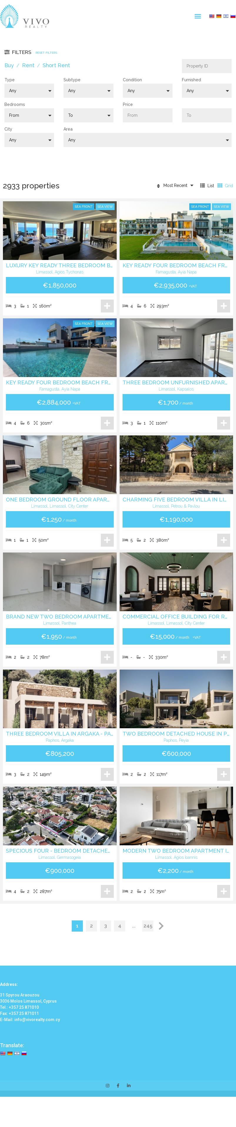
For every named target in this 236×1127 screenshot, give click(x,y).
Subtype (72, 79)
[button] (198, 16)
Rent (28, 65)
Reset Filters (46, 52)
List (207, 185)
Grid (225, 185)
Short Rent (56, 65)
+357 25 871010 (24, 1007)
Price (128, 104)
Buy (9, 65)
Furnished (191, 79)
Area (68, 129)
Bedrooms (14, 104)
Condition (132, 79)
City (8, 129)
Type (9, 79)
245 (147, 926)
